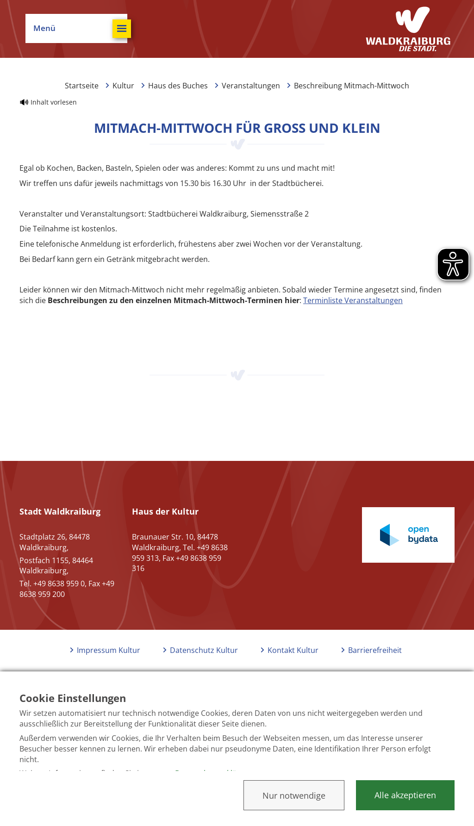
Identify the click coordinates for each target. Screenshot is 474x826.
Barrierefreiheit (375, 650)
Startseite (82, 86)
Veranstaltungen (251, 86)
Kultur (123, 86)
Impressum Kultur (108, 650)
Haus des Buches (178, 86)
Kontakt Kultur (293, 650)
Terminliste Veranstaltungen (353, 300)
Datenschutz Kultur (204, 650)
